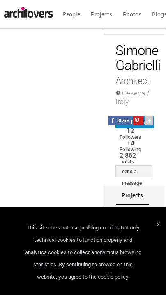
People (71, 14)
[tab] (132, 195)
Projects (101, 14)
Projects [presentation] (132, 195)
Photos (132, 14)
